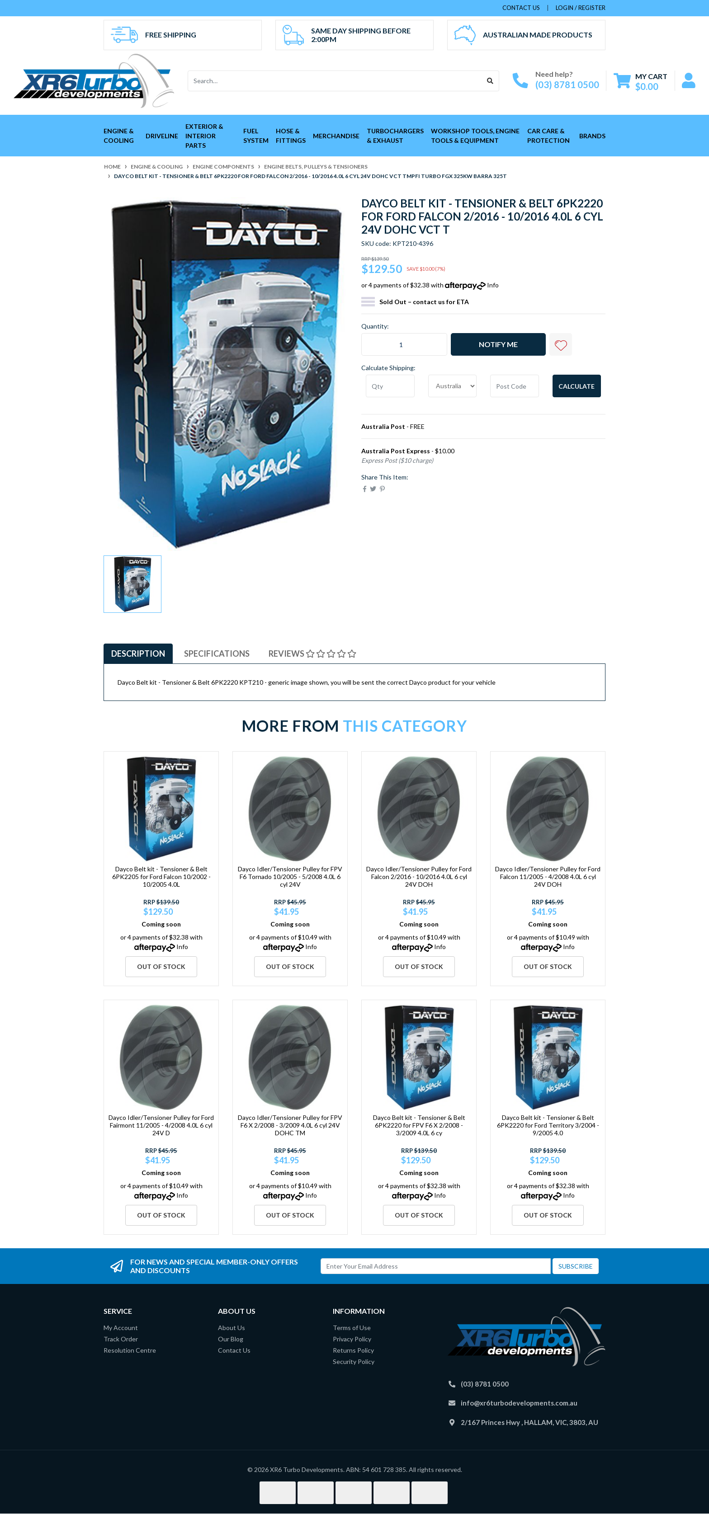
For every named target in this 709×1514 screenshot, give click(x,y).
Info (493, 285)
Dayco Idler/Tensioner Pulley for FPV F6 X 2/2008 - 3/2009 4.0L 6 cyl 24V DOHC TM (290, 1125)
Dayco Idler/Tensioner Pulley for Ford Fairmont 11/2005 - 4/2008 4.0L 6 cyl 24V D (161, 1125)
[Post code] (514, 386)
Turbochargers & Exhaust (395, 135)
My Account (121, 1327)
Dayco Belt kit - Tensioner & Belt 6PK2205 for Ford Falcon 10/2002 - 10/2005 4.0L (161, 876)
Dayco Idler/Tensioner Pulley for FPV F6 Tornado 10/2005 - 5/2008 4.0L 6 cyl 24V (290, 876)
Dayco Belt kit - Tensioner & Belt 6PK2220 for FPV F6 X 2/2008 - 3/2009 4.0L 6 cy (419, 1125)
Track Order (121, 1339)
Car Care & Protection (548, 135)
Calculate (576, 386)
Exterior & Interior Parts (204, 135)
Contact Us (234, 1350)
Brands (592, 136)
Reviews (312, 653)
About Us (231, 1327)
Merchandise (336, 136)
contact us (521, 7)
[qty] (390, 386)
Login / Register (580, 7)
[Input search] (335, 81)
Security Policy (353, 1361)
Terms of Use (352, 1327)
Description (138, 653)
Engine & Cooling (119, 135)
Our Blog (230, 1339)
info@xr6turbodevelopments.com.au (519, 1403)
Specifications (217, 653)
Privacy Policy (352, 1339)
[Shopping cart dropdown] (640, 81)
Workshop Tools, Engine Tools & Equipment (475, 135)
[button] (560, 344)
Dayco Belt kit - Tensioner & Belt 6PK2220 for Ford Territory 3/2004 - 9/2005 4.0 (548, 1125)
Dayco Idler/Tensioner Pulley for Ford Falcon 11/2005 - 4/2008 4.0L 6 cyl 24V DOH (547, 876)
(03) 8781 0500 (567, 84)
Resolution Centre (130, 1350)
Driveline (162, 136)
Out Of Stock (161, 966)
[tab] (138, 654)
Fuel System (256, 135)
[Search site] (490, 81)
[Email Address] (436, 1266)
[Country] (452, 386)
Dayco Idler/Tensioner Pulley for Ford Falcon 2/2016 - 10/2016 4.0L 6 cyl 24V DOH (419, 876)
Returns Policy (353, 1350)
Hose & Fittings (291, 135)
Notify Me (498, 344)
